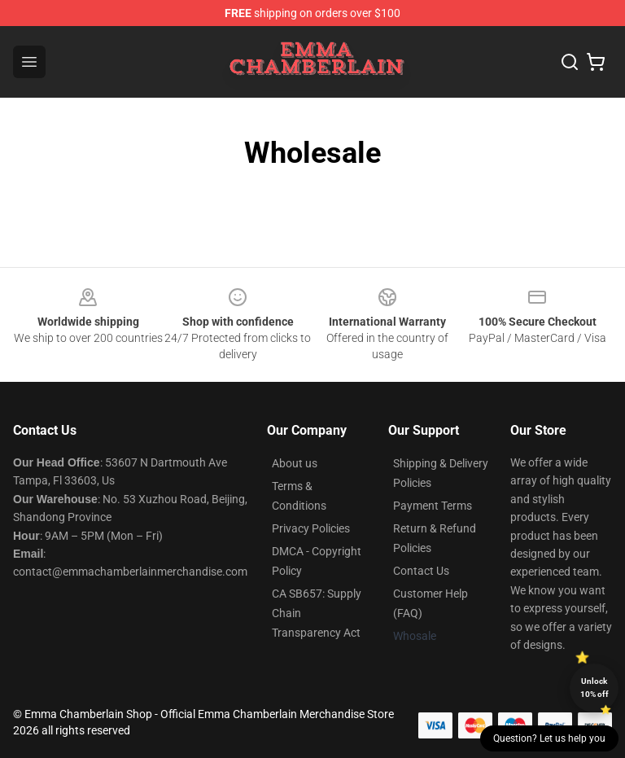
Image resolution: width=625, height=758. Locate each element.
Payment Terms (432, 505)
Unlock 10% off (594, 688)
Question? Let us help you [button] (549, 738)
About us (294, 463)
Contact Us (421, 570)
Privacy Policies (311, 528)
